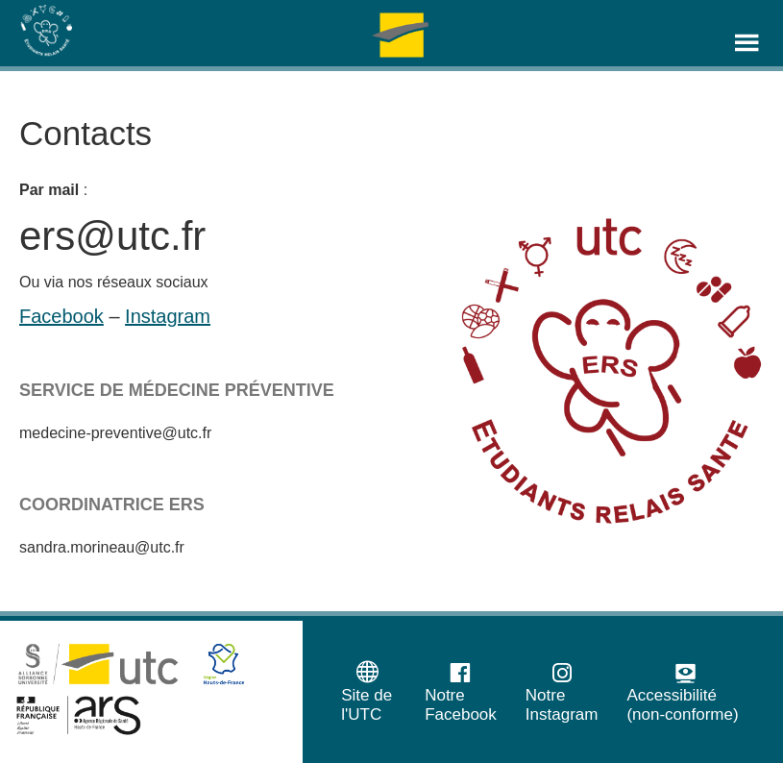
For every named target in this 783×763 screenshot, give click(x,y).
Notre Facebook (461, 691)
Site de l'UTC (366, 691)
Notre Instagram (562, 691)
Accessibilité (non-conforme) (682, 691)
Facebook (61, 316)
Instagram (167, 316)
